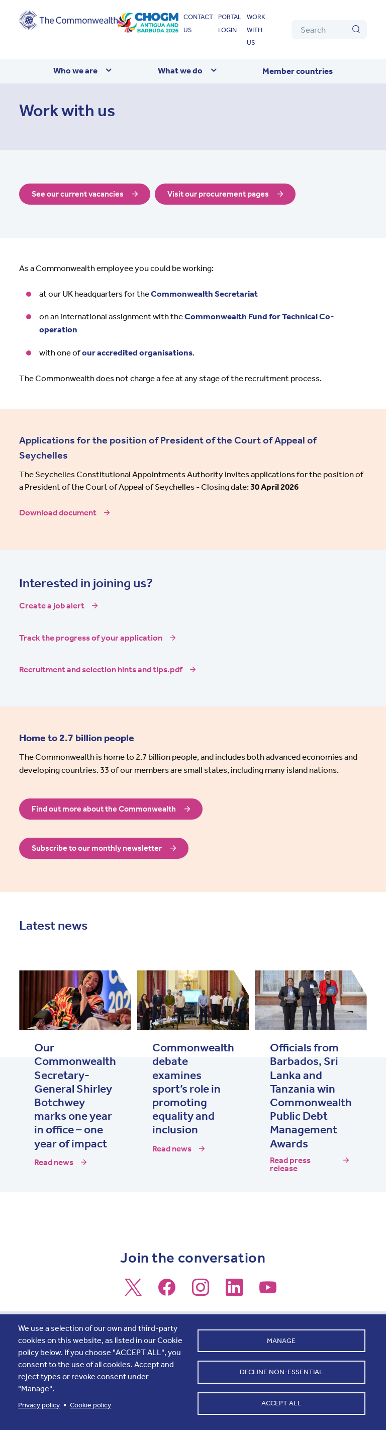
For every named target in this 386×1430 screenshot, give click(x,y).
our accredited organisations (137, 352)
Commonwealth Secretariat (204, 294)
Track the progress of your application (90, 638)
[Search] (329, 29)
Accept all (281, 1404)
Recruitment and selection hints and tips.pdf (100, 669)
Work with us (256, 29)
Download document (57, 512)
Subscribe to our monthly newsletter (100, 848)
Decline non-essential (281, 1372)
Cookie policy (90, 1405)
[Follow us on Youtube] (267, 1292)
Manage (281, 1339)
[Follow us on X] (133, 1292)
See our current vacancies (80, 194)
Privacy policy (39, 1405)
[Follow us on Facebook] (166, 1292)
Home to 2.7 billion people (76, 738)
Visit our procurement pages (225, 194)
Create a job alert (51, 605)
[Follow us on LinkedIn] (234, 1292)
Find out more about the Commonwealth (107, 809)
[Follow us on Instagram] (200, 1292)
